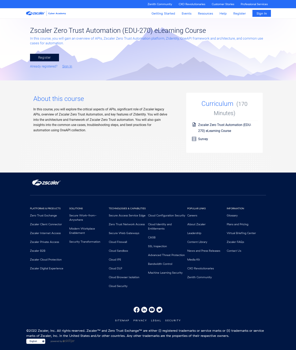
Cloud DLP (115, 268)
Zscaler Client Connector (46, 224)
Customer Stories (223, 4)
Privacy (140, 320)
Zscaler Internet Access (45, 233)
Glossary (232, 215)
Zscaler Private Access (44, 242)
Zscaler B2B (37, 251)
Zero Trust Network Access (127, 224)
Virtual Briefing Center (241, 233)
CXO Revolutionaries (192, 4)
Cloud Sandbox (118, 251)
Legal (156, 320)
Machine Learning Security (165, 273)
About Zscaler (196, 224)
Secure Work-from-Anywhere (83, 218)
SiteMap (122, 320)
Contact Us (234, 251)
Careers (192, 215)
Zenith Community (160, 4)
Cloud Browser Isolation (124, 277)
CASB (152, 237)
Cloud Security (118, 286)
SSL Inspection (157, 246)
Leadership (194, 233)
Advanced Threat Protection (166, 255)
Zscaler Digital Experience (46, 268)
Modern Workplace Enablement (82, 231)
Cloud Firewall (118, 242)
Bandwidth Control (160, 264)
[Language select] (34, 341)
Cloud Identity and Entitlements (160, 226)
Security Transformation (84, 242)
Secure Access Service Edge (127, 215)
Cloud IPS (115, 259)
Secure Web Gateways (124, 233)
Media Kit (193, 259)
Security (173, 320)
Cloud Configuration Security (166, 215)
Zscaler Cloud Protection (46, 259)
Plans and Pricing (237, 224)
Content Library (197, 242)
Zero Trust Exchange (43, 215)
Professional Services (254, 4)
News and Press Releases (203, 251)
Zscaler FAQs (235, 242)
